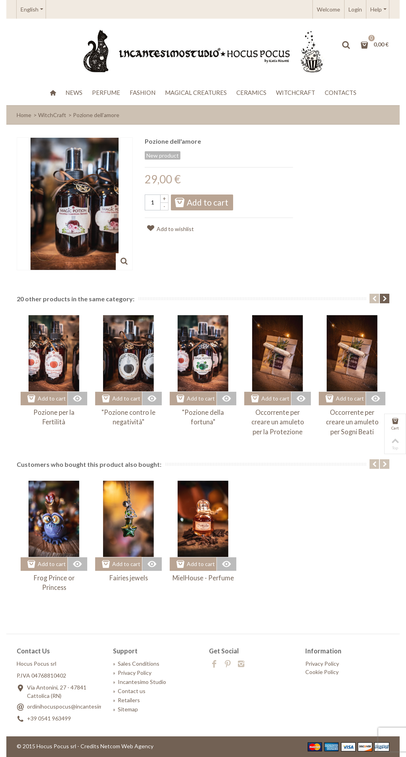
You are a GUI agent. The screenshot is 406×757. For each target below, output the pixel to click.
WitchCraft (295, 92)
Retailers (126, 700)
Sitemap (125, 709)
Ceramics (251, 92)
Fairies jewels (128, 578)
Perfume (106, 92)
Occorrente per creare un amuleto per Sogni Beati (352, 421)
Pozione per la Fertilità (54, 417)
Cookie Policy (322, 671)
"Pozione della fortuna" (203, 417)
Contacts (340, 92)
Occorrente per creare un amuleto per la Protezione (277, 421)
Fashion (142, 92)
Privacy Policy (132, 672)
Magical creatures (196, 92)
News (73, 92)
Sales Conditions (136, 663)
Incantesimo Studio (139, 681)
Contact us (129, 691)
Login (355, 9)
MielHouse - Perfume (203, 578)
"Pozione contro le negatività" (128, 417)
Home (24, 115)
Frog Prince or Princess (54, 582)
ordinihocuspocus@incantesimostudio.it (76, 706)
